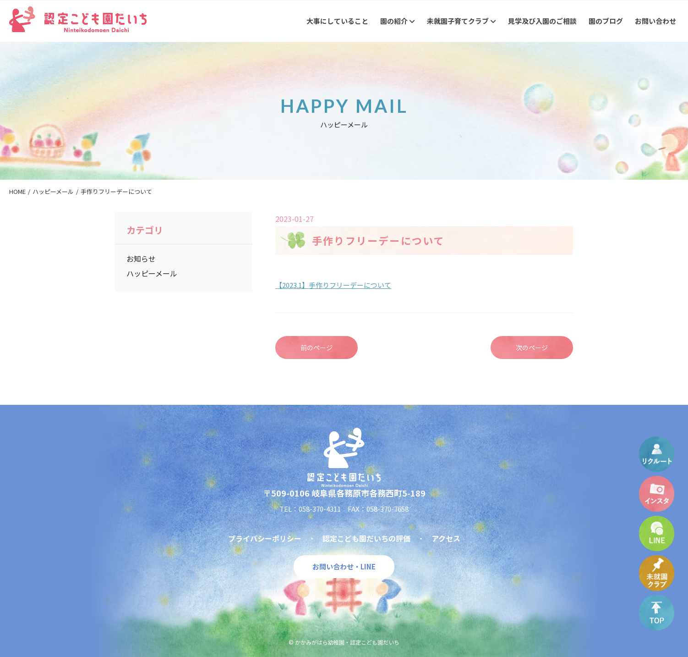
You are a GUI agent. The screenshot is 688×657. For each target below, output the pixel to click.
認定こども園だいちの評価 (366, 538)
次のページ (532, 347)
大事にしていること (337, 21)
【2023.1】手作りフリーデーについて (333, 285)
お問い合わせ (655, 21)
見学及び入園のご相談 (542, 21)
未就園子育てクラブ (461, 21)
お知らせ (141, 258)
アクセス (445, 538)
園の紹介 (397, 21)
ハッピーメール (151, 273)
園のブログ (606, 21)
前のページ (316, 347)
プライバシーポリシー (264, 538)
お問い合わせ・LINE (344, 566)
